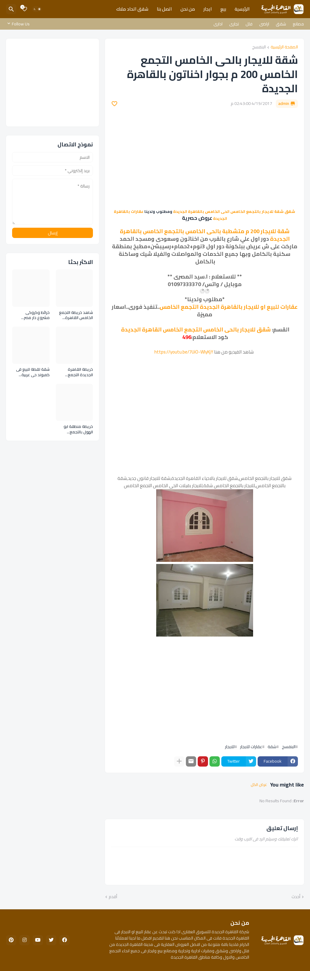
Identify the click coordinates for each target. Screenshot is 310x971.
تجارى (234, 24)
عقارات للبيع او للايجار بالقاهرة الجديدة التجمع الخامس (229, 307)
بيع (223, 9)
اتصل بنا (164, 9)
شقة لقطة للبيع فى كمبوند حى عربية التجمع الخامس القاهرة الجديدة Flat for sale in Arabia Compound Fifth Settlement (32, 372)
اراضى (264, 24)
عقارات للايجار (251, 747)
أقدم (113, 897)
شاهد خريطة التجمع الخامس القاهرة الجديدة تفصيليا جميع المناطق (75, 315)
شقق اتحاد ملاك (132, 9)
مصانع (298, 24)
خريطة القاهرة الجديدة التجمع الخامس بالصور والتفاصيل (80, 372)
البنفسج (259, 47)
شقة (272, 747)
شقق (281, 24)
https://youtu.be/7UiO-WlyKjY (183, 351)
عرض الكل (259, 785)
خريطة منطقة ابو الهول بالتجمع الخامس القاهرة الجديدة (78, 429)
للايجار (230, 747)
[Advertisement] (204, 158)
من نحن (187, 9)
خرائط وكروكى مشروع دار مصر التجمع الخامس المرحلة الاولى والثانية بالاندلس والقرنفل (32, 315)
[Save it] (114, 103)
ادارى (218, 24)
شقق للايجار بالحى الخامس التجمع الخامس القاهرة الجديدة (196, 329)
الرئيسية (242, 9)
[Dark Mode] (37, 9)
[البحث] (11, 9)
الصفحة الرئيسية (284, 47)
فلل (249, 24)
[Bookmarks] (24, 9)
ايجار (207, 9)
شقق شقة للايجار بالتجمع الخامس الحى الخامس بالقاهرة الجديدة (234, 211)
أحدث (296, 897)
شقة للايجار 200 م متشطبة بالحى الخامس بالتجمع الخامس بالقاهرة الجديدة (205, 235)
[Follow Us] (19, 24)
